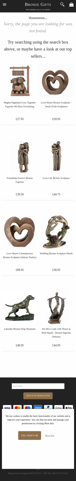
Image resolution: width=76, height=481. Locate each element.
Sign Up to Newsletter (38, 396)
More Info (49, 435)
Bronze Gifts (38, 4)
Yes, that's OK (29, 435)
